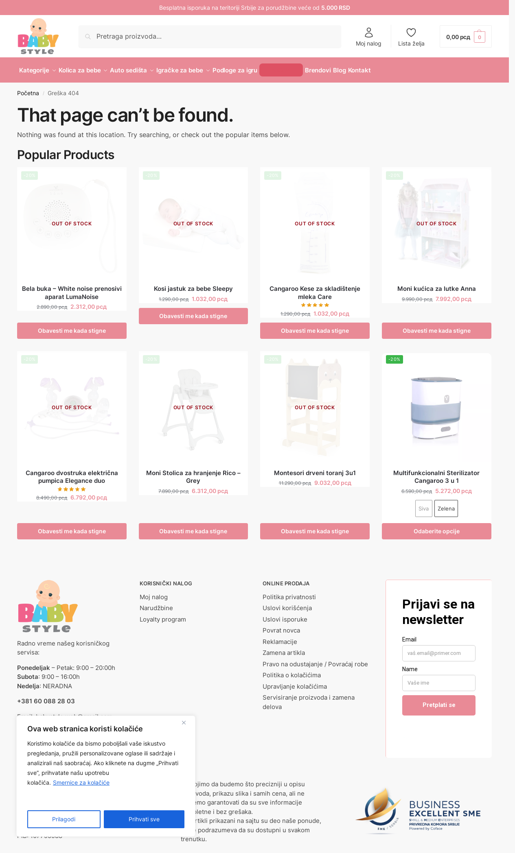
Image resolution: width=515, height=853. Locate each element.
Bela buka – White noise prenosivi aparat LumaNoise (72, 288)
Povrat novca (281, 626)
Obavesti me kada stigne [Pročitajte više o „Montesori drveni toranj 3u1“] (315, 526)
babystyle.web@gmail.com (74, 712)
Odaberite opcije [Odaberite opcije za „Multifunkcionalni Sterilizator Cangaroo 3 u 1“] (437, 526)
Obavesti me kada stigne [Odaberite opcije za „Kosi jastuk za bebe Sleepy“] (193, 311)
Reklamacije (280, 637)
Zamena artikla (284, 648)
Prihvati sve (144, 819)
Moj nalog (368, 37)
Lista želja (411, 37)
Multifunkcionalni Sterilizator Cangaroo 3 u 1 (436, 472)
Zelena (446, 503)
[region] (105, 776)
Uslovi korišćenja (287, 603)
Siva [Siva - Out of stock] (424, 503)
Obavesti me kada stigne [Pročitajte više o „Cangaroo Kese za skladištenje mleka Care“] (315, 326)
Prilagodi (63, 819)
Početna (28, 88)
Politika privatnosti (289, 592)
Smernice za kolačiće (81, 782)
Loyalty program (163, 614)
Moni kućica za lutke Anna (436, 284)
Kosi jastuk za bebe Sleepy (193, 284)
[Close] (187, 722)
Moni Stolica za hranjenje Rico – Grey (193, 472)
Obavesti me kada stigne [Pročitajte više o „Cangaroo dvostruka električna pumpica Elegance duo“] (72, 526)
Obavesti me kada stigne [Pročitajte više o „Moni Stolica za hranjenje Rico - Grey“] (193, 526)
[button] (466, 36)
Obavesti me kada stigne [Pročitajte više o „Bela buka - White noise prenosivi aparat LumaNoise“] (72, 326)
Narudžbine (156, 603)
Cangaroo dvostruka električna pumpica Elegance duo (72, 472)
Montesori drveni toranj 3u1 (315, 468)
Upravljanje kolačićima (295, 681)
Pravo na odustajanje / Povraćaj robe (315, 659)
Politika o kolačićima (292, 670)
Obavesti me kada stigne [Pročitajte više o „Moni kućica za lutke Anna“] (437, 326)
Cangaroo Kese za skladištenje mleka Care (315, 288)
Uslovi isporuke (285, 614)
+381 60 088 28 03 (46, 696)
